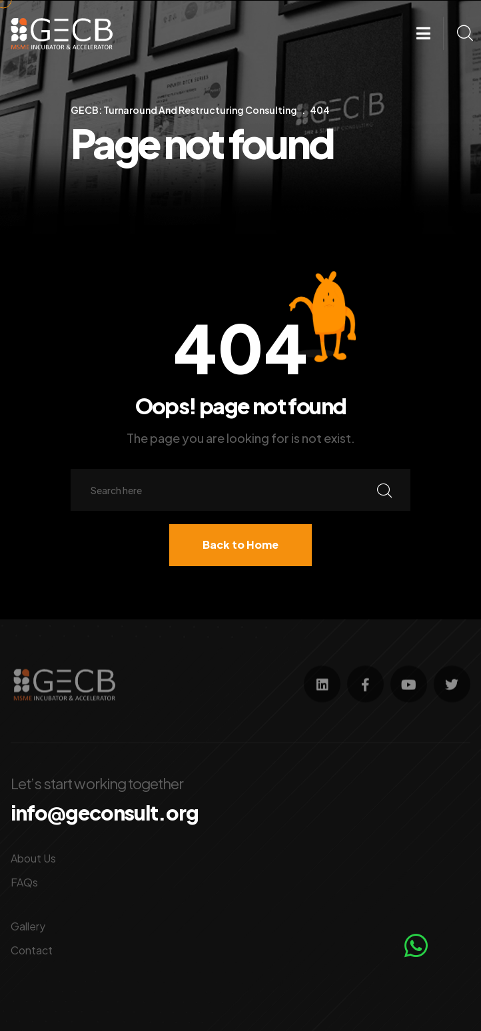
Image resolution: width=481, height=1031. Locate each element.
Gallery (28, 925)
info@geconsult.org (105, 813)
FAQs (24, 881)
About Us (33, 857)
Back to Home (240, 544)
